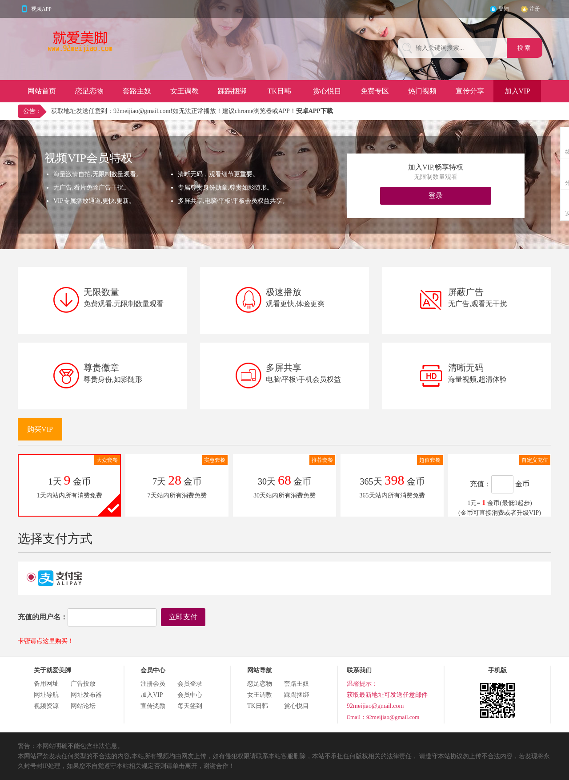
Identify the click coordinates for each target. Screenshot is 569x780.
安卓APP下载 (314, 111)
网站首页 (42, 91)
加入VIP (517, 91)
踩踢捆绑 (232, 91)
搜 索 (524, 47)
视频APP (41, 9)
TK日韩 (279, 91)
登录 (436, 195)
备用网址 (46, 683)
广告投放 (83, 683)
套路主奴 (137, 91)
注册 (534, 9)
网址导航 (46, 694)
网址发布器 (86, 694)
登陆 (503, 9)
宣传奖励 (152, 706)
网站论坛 (83, 706)
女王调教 (184, 91)
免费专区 (375, 91)
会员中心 (189, 694)
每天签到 (189, 706)
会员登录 (189, 683)
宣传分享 (470, 91)
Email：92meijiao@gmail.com (383, 717)
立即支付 (183, 617)
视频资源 (46, 706)
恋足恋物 (89, 91)
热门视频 (422, 91)
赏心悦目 (327, 91)
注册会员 (152, 683)
